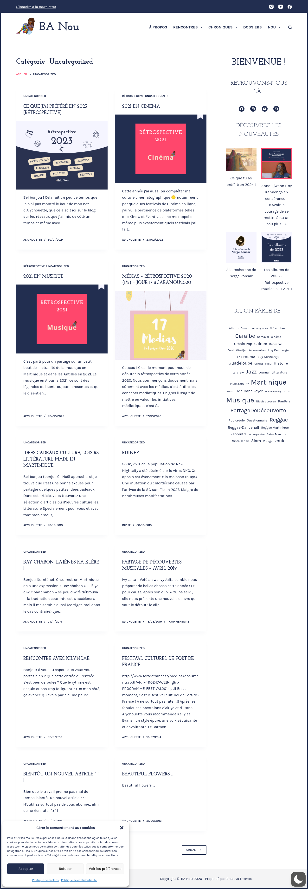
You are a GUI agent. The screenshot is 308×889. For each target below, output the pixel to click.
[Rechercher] (290, 27)
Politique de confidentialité (79, 880)
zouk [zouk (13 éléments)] (279, 440)
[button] (121, 827)
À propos (158, 27)
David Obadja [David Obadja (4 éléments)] (237, 350)
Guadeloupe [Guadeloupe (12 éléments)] (240, 363)
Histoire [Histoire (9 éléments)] (281, 363)
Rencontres (188, 27)
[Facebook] (290, 7)
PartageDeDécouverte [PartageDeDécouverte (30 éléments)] (258, 410)
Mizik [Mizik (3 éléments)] (286, 391)
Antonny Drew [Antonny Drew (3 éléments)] (260, 328)
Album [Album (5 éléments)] (234, 328)
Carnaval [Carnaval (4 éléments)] (263, 337)
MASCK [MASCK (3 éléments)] (231, 391)
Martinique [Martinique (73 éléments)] (269, 382)
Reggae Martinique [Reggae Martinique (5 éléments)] (275, 427)
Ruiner (131, 453)
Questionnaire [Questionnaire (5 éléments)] (257, 420)
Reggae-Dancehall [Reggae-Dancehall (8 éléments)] (243, 427)
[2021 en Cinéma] (160, 149)
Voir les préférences (105, 869)
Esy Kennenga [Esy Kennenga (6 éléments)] (269, 357)
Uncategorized (34, 96)
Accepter (26, 869)
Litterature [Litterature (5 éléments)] (279, 372)
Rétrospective (132, 96)
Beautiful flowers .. (148, 774)
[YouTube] (280, 7)
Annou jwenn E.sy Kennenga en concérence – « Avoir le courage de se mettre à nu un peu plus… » (276, 204)
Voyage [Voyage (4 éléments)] (267, 441)
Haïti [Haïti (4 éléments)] (268, 363)
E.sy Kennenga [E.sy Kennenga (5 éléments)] (278, 350)
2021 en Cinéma (141, 106)
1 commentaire (178, 621)
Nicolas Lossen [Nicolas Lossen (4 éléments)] (266, 401)
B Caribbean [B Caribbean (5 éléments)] (279, 328)
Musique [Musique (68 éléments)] (240, 400)
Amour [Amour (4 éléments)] (245, 328)
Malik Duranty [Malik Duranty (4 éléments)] (239, 383)
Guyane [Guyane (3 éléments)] (258, 363)
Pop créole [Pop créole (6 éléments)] (237, 420)
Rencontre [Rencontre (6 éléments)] (239, 434)
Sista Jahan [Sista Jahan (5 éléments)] (240, 441)
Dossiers (252, 27)
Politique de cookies (45, 880)
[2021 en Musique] (62, 319)
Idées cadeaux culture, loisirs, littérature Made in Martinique (60, 459)
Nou (275, 27)
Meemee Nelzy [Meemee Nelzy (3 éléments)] (273, 391)
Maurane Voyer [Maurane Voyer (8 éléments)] (250, 391)
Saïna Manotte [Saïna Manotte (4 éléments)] (276, 434)
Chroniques (223, 27)
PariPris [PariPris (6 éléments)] (284, 401)
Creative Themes (240, 878)
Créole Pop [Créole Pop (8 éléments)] (243, 344)
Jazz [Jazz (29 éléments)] (251, 371)
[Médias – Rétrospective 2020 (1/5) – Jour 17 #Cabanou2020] (160, 325)
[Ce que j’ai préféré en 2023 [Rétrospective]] (62, 155)
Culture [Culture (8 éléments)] (260, 344)
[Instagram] (271, 7)
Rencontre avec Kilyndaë (57, 658)
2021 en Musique (44, 276)
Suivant (194, 849)
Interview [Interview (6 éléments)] (237, 372)
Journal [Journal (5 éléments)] (264, 372)
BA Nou (59, 27)
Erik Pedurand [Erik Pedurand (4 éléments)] (246, 357)
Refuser (65, 869)
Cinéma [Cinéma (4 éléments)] (276, 337)
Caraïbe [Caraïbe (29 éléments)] (245, 336)
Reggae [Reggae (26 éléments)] (279, 419)
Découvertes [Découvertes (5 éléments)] (257, 350)
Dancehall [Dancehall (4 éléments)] (275, 344)
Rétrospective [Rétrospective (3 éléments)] (257, 434)
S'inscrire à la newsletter (36, 7)
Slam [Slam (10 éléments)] (256, 440)
